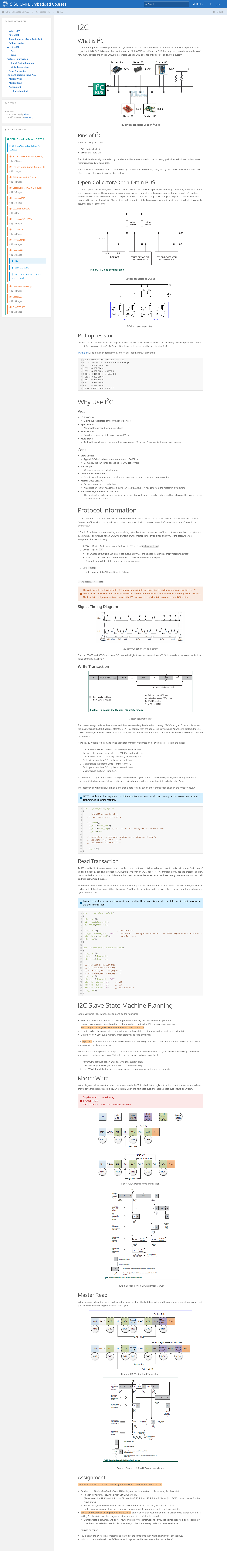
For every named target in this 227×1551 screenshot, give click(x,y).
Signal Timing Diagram (22, 63)
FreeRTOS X (17, 307)
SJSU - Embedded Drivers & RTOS (25, 139)
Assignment (15, 87)
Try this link (83, 352)
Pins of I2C (14, 35)
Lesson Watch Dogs (21, 286)
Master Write (15, 78)
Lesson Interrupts (20, 208)
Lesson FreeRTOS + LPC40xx (25, 187)
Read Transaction (17, 71)
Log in (215, 4)
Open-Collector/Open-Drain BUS (25, 39)
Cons (13, 54)
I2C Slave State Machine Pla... (21, 74)
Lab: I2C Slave (20, 267)
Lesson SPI (16, 229)
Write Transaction (20, 67)
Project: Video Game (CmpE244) (27, 167)
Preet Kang (28, 117)
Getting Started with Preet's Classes (25, 148)
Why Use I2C (13, 47)
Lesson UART (18, 240)
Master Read (15, 82)
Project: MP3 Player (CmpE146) (26, 156)
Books (198, 4)
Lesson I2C (43, 12)
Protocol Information (17, 59)
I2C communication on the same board (26, 276)
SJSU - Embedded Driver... (15, 12)
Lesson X (16, 296)
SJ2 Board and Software (23, 177)
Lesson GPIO (18, 198)
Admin (26, 114)
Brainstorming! (20, 91)
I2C (60, 12)
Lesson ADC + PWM (21, 219)
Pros (13, 51)
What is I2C (14, 31)
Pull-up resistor (16, 43)
